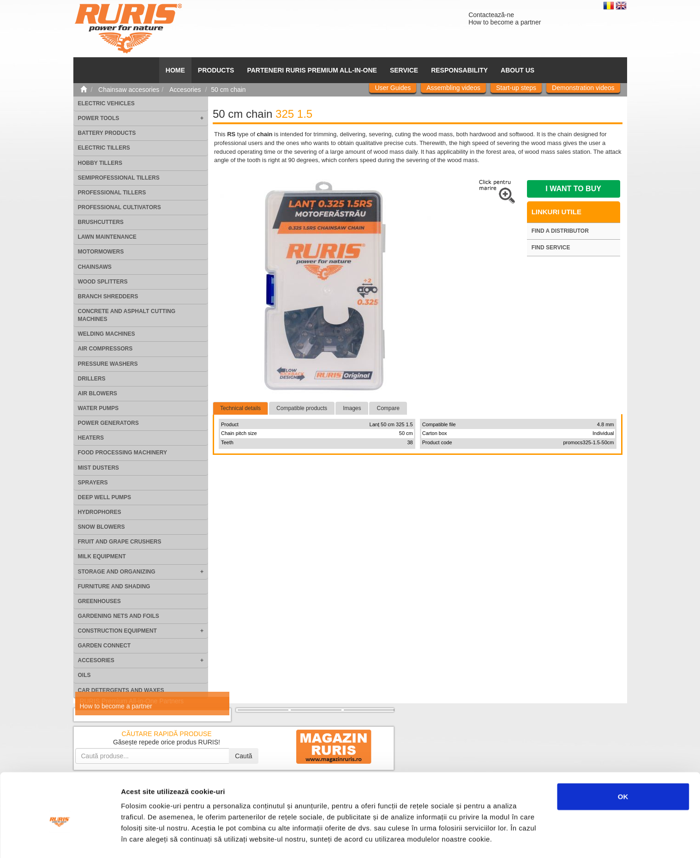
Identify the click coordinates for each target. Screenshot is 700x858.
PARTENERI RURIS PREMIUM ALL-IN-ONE (312, 70)
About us (517, 70)
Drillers (92, 378)
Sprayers (93, 482)
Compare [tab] (388, 408)
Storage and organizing (117, 571)
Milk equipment (102, 556)
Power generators (108, 423)
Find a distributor (560, 231)
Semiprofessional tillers (119, 178)
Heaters (91, 438)
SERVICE (404, 70)
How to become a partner (504, 22)
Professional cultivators (119, 207)
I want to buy (573, 189)
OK (623, 756)
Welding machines (106, 334)
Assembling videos (453, 87)
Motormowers (101, 251)
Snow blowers (101, 527)
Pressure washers (108, 364)
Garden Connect (104, 645)
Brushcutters (101, 222)
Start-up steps (516, 87)
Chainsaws (95, 267)
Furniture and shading (114, 586)
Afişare (461, 840)
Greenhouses (99, 601)
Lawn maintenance (107, 237)
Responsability (459, 70)
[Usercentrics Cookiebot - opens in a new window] (59, 840)
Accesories (96, 660)
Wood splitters (103, 281)
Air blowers (97, 393)
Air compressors (105, 348)
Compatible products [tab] (301, 408)
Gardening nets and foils (118, 616)
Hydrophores (99, 512)
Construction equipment (117, 631)
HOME (175, 70)
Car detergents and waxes (121, 690)
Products (216, 70)
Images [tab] (352, 408)
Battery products (107, 133)
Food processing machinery (123, 452)
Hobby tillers (100, 163)
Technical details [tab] (240, 408)
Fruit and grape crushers (120, 541)
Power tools (99, 118)
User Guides (393, 87)
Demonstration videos (583, 87)
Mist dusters (98, 468)
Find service (551, 247)
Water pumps (98, 408)
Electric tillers (104, 148)
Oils (84, 675)
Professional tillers (112, 192)
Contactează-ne (491, 14)
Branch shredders (108, 296)
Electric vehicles (106, 103)
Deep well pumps (105, 497)
